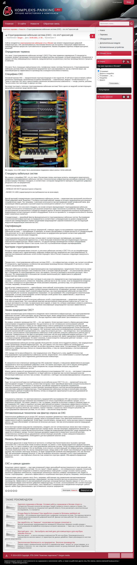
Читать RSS (4, 2)
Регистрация (117, 2)
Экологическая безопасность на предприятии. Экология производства (40, 542)
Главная (9, 23)
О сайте (22, 23)
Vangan (20, 38)
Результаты (128, 61)
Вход (129, 2)
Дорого (102, 80)
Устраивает (103, 71)
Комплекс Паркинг (33, 11)
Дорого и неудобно (106, 73)
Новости (34, 23)
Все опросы (124, 61)
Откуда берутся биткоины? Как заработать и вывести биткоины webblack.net (42, 513)
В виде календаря (124, 96)
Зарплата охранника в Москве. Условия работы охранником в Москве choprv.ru (43, 504)
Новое (102, 30)
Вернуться (85, 490)
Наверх (6, 555)
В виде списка (128, 96)
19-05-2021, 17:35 (36, 38)
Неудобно (103, 78)
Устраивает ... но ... (106, 75)
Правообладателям (19, 563)
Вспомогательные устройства (112, 47)
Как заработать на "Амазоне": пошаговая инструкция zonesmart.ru (38, 522)
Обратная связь (51, 23)
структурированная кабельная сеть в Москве (36, 43)
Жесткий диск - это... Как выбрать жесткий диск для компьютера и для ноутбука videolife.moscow (43, 532)
